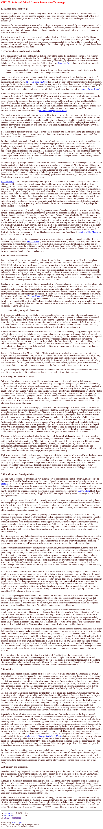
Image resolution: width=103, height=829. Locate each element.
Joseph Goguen (17, 822)
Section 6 (8, 813)
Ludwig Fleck (84, 491)
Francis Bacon (33, 241)
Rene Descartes (7, 181)
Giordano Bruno (65, 63)
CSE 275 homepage (12, 818)
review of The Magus (88, 232)
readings (4, 483)
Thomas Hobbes (35, 296)
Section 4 (8, 815)
